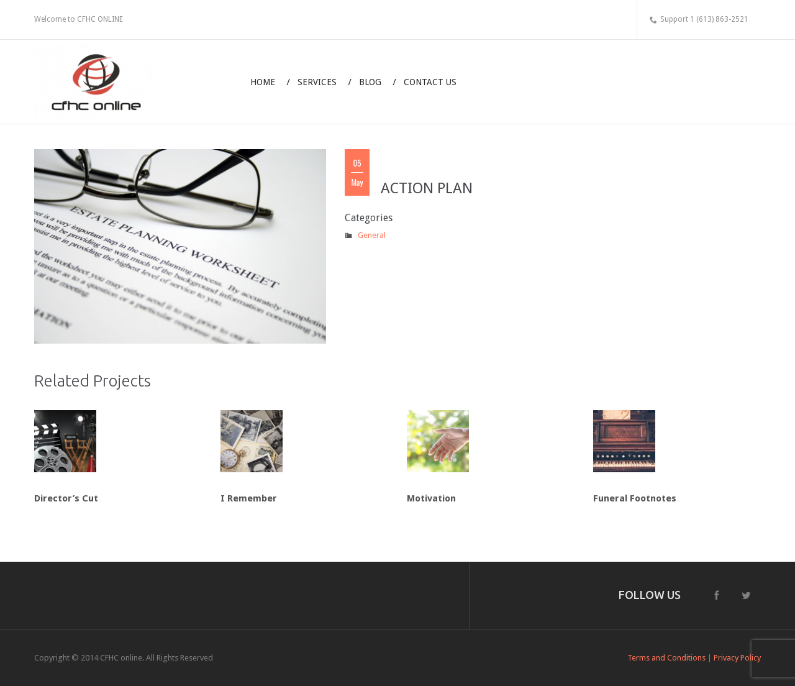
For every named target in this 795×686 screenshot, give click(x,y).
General (372, 235)
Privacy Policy (737, 657)
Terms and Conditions (666, 657)
